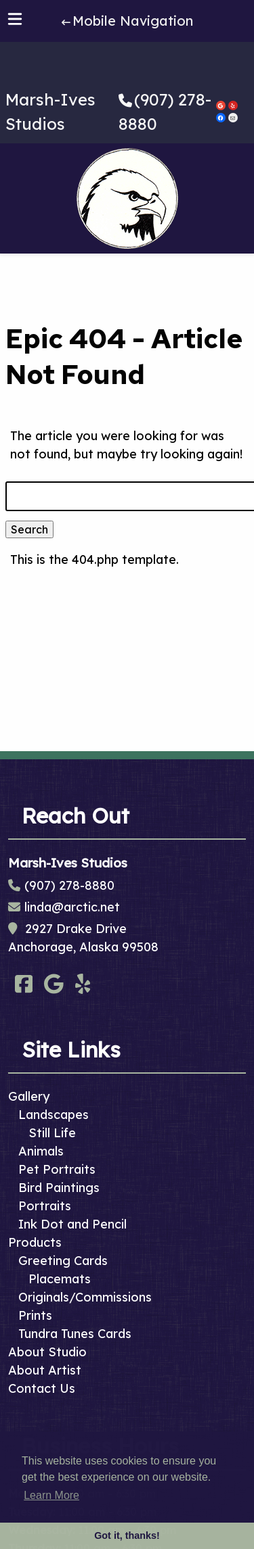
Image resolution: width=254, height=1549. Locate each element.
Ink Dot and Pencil (72, 1224)
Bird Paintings (59, 1187)
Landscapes (53, 1114)
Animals (41, 1151)
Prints (35, 1315)
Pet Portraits (57, 1169)
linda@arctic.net (72, 907)
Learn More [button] (51, 1495)
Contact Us (41, 1388)
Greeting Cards (63, 1260)
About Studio (47, 1352)
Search (29, 529)
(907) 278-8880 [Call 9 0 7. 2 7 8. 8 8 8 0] (69, 885)
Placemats (59, 1279)
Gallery (28, 1096)
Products (35, 1242)
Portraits (44, 1206)
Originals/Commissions (85, 1297)
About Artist (44, 1370)
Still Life (52, 1133)
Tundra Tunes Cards (74, 1333)
